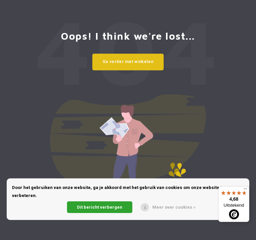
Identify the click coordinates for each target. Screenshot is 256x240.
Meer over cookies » (174, 207)
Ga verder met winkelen (128, 62)
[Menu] (245, 190)
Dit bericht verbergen (99, 207)
